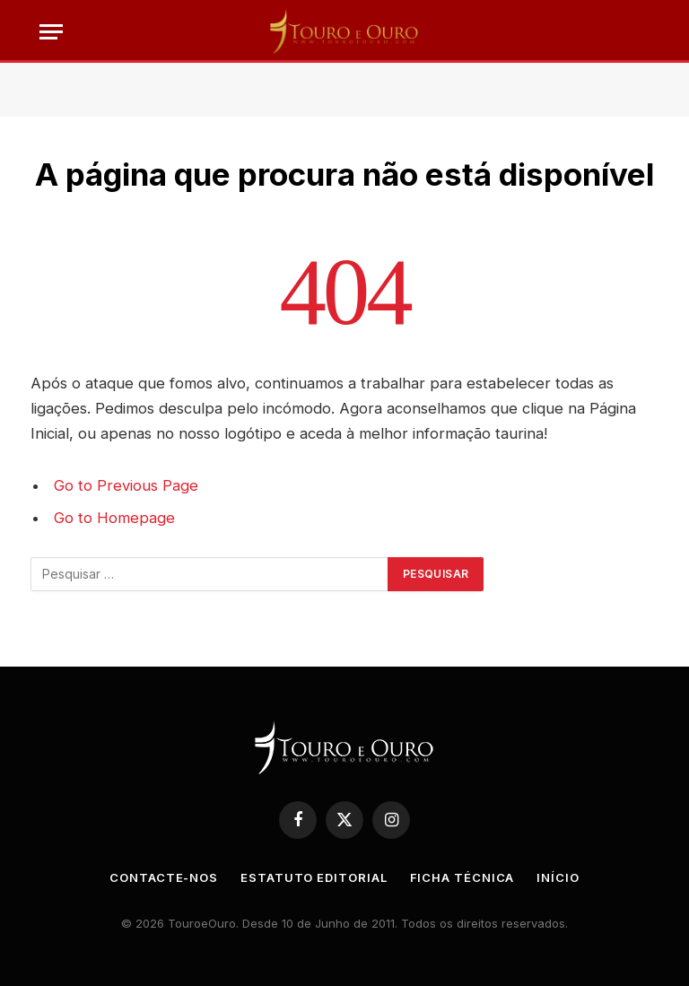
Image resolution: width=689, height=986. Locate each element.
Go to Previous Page (126, 485)
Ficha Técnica (462, 877)
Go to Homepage (114, 518)
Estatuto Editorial (313, 877)
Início (557, 877)
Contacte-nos (163, 877)
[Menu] (51, 32)
